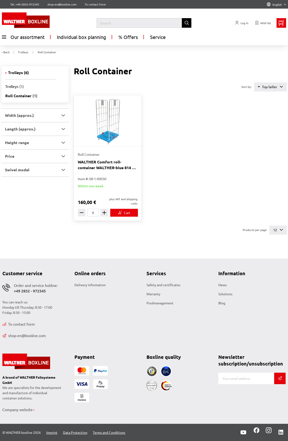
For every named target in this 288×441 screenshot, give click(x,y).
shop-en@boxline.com (24, 335)
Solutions (225, 294)
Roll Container (21, 95)
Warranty (153, 294)
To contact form (95, 4)
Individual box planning (81, 37)
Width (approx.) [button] (19, 115)
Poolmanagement (160, 303)
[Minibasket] (281, 23)
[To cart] (124, 213)
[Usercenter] (241, 23)
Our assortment (23, 37)
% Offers (128, 37)
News (222, 285)
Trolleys (18, 72)
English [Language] (276, 4)
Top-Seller (270, 86)
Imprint (52, 432)
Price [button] (9, 156)
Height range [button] (17, 142)
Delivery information (90, 285)
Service (158, 37)
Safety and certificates (163, 285)
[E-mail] (246, 378)
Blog (221, 303)
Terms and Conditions (109, 432)
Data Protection (75, 432)
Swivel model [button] (17, 169)
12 (278, 229)
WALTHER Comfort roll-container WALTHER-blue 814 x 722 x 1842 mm (106, 165)
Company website (17, 409)
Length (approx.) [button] (20, 128)
